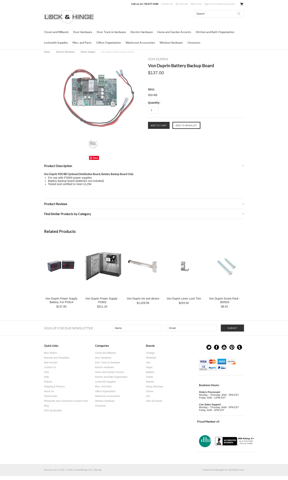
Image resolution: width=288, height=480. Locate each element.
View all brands (154, 401)
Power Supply (88, 52)
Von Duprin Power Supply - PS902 (102, 300)
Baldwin (150, 372)
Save (95, 158)
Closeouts (193, 42)
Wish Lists (196, 4)
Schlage (150, 353)
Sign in (208, 4)
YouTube (224, 347)
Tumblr (239, 347)
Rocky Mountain (154, 386)
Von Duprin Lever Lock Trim (184, 298)
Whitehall (151, 357)
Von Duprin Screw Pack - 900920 (224, 300)
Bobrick (150, 381)
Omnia (149, 391)
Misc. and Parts (82, 42)
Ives (148, 362)
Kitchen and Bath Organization (215, 32)
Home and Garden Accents (174, 32)
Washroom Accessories (140, 42)
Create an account (225, 4)
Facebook (216, 347)
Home (47, 52)
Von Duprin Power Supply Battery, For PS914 (61, 300)
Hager (149, 367)
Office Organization (108, 42)
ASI (148, 396)
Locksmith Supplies (56, 42)
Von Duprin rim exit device (143, 298)
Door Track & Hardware (111, 32)
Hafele (149, 377)
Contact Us (167, 4)
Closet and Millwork (56, 32)
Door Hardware (82, 32)
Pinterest (231, 347)
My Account (182, 4)
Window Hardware (171, 42)
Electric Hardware (142, 32)
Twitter (208, 347)
